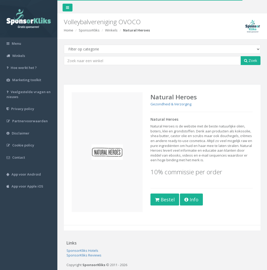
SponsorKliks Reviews (83, 255)
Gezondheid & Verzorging (170, 104)
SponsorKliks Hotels (82, 250)
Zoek (250, 60)
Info (191, 199)
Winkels (111, 30)
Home (68, 30)
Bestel (165, 199)
